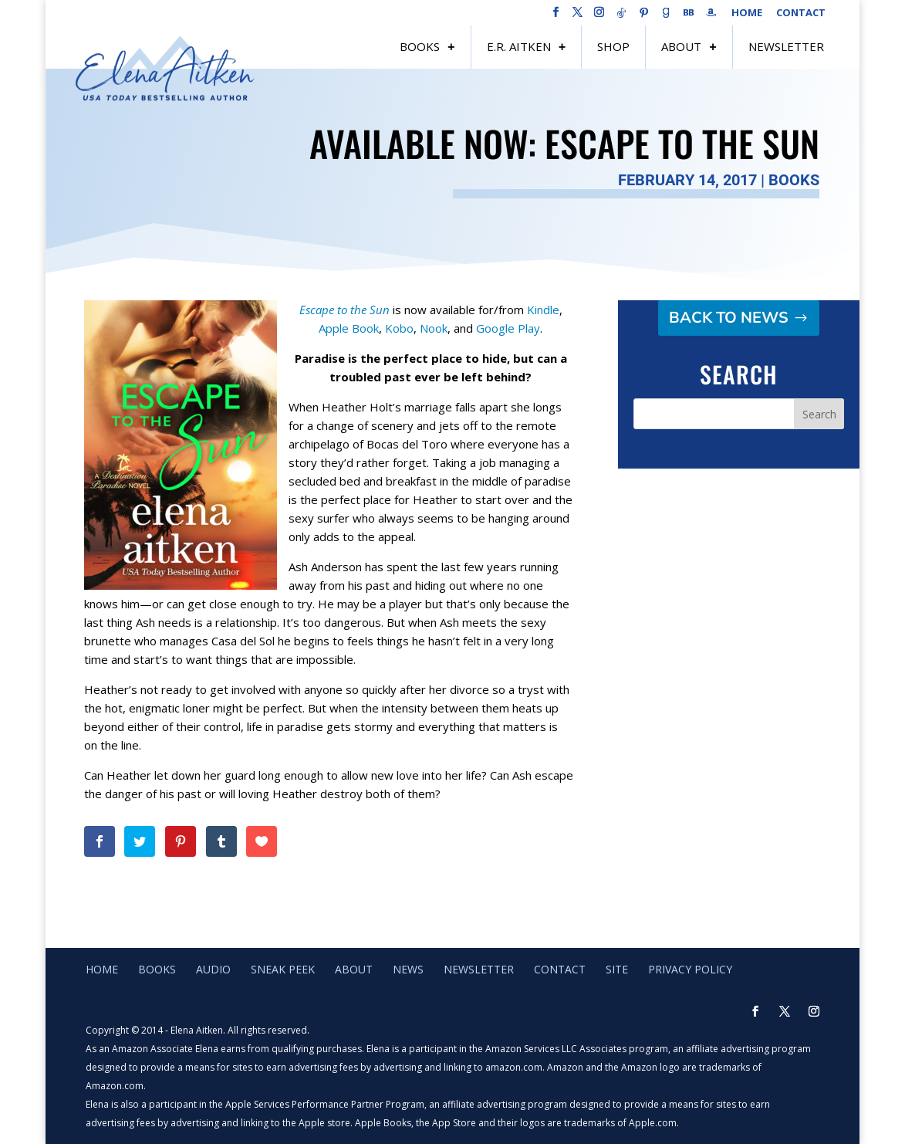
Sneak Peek (283, 969)
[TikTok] (622, 16)
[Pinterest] (644, 16)
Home (746, 13)
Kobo (399, 328)
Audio (213, 969)
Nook (433, 328)
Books (420, 46)
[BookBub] (689, 16)
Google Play (508, 328)
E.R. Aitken (519, 46)
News (408, 969)
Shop (613, 46)
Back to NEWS (728, 317)
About (681, 46)
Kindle (543, 309)
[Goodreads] (666, 16)
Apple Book (349, 328)
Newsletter (786, 46)
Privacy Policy (690, 969)
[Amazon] (711, 16)
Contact (801, 13)
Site (617, 969)
